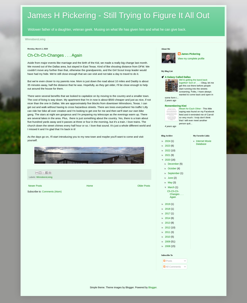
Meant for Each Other (190, 108)
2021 (168, 155)
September (174, 173)
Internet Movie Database (203, 142)
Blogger (152, 287)
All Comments (172, 266)
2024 (168, 141)
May (170, 182)
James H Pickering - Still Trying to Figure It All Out (118, 15)
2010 (168, 236)
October (172, 168)
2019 (168, 204)
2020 (168, 159)
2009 (168, 241)
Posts (167, 261)
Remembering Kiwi (175, 105)
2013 (168, 222)
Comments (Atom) (52, 191)
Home (89, 185)
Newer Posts (35, 185)
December (173, 163)
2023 (168, 145)
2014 (168, 218)
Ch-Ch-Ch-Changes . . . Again (54, 55)
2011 (168, 232)
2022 (168, 150)
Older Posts (144, 185)
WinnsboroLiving (35, 39)
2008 (168, 246)
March (171, 187)
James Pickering (190, 54)
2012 (168, 227)
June (171, 177)
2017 (168, 213)
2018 (168, 208)
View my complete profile (191, 58)
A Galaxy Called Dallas (178, 77)
